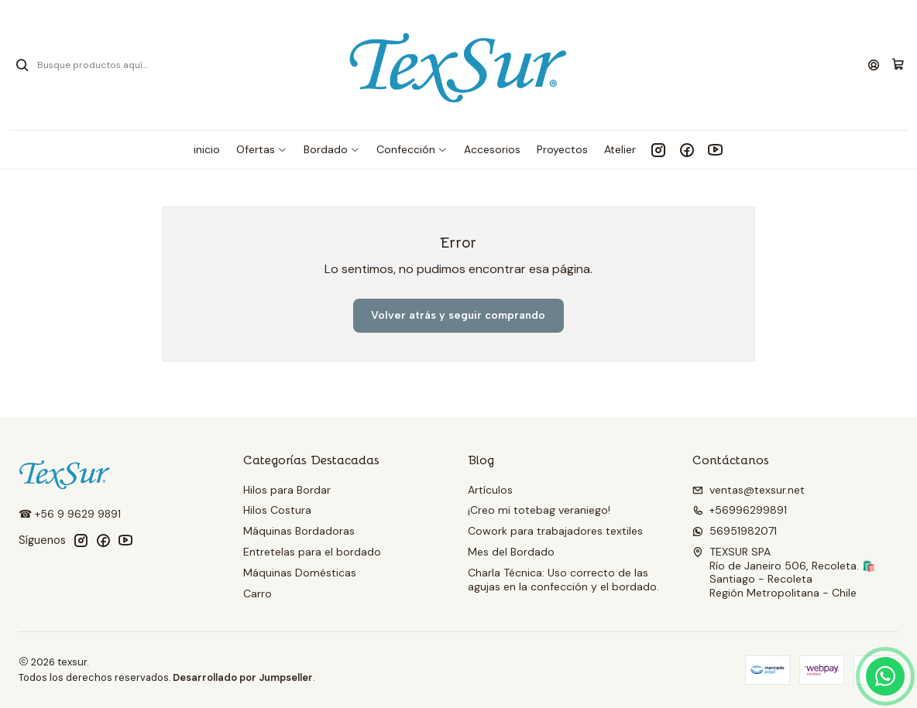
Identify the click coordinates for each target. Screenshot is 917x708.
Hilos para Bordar (287, 490)
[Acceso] (873, 65)
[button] (261, 149)
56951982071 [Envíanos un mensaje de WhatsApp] (734, 531)
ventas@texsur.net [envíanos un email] (748, 490)
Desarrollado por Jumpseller (243, 677)
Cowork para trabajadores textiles (555, 531)
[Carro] (898, 65)
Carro (257, 593)
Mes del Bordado (511, 552)
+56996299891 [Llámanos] (739, 510)
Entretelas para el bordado (312, 552)
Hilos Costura (277, 510)
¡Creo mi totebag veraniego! (539, 510)
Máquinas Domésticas (299, 573)
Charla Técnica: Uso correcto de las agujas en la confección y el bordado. (563, 579)
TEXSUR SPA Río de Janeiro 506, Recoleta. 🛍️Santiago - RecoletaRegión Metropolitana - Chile (783, 572)
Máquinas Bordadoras (299, 531)
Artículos (490, 490)
